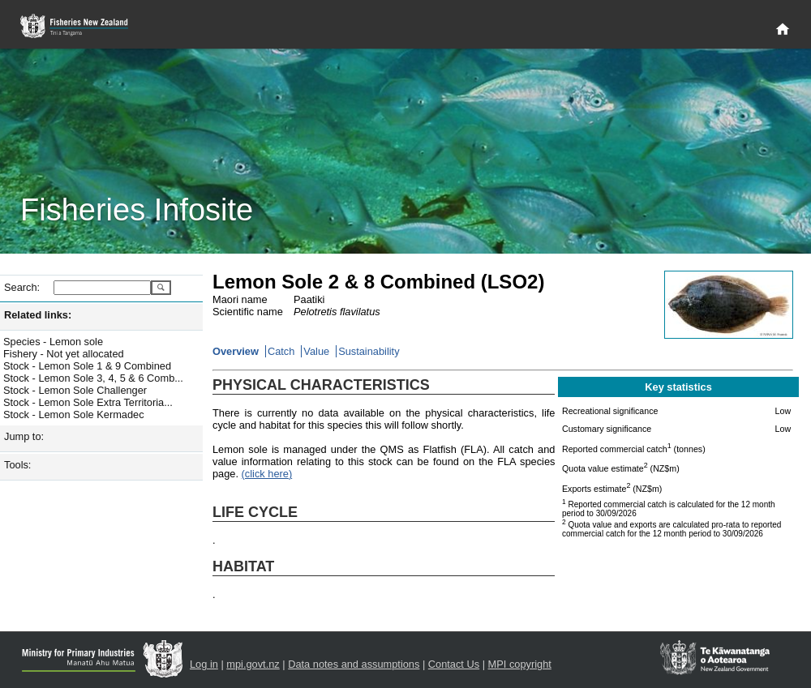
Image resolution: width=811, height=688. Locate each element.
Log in (204, 664)
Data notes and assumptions (353, 664)
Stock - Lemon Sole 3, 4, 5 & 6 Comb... (93, 378)
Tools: (17, 465)
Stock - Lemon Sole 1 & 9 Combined (87, 366)
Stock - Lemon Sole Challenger (75, 390)
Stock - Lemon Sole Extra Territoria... (88, 402)
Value (316, 351)
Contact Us (453, 664)
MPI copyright (519, 664)
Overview (235, 351)
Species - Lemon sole (53, 341)
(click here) (267, 474)
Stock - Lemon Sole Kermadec (73, 414)
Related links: (37, 315)
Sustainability (368, 351)
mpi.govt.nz (252, 664)
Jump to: (24, 436)
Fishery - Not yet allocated (63, 354)
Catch (281, 351)
